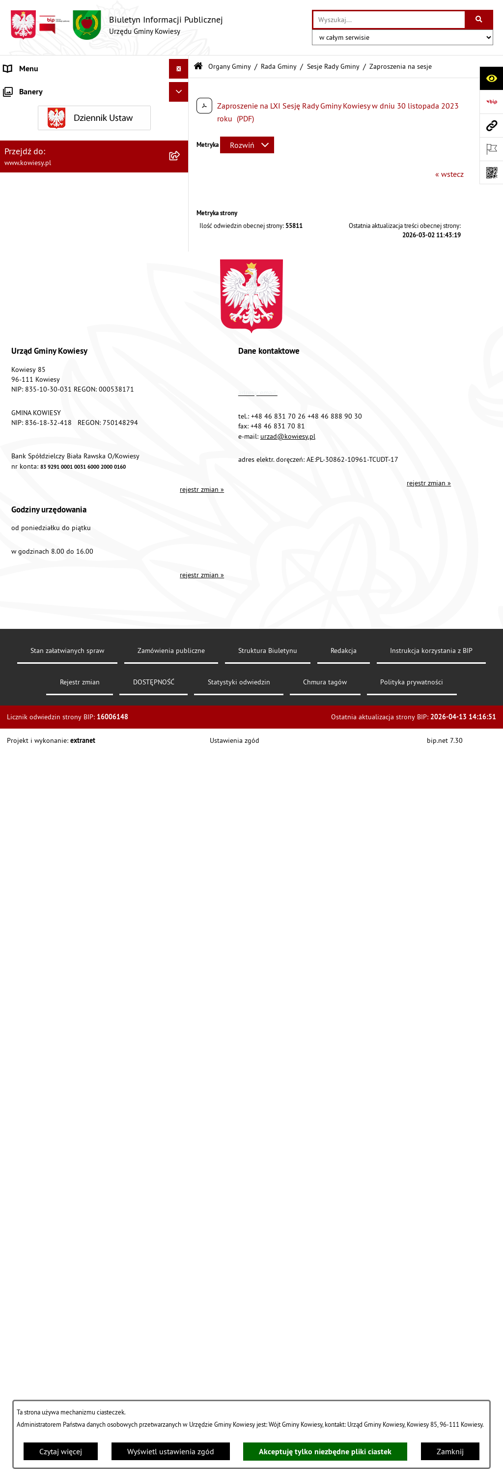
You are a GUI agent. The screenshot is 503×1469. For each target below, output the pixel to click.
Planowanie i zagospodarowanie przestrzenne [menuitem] (81, 506)
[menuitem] (94, 134)
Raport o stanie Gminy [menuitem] (41, 447)
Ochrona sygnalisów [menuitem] (38, 974)
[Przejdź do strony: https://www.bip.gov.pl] (491, 101)
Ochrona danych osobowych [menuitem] (51, 915)
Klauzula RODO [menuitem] (30, 934)
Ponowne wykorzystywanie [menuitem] (49, 797)
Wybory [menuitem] (16, 738)
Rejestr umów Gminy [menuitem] (38, 628)
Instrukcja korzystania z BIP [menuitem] (49, 875)
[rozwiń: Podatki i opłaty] (181, 486)
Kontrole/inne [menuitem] (27, 836)
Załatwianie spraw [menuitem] (34, 699)
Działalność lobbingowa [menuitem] (44, 718)
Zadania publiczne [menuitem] (35, 608)
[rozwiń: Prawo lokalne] (181, 290)
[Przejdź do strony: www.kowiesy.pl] (491, 125)
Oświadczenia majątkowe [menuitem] (46, 368)
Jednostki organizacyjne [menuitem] (44, 408)
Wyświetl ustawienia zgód (170, 1451)
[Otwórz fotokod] (491, 172)
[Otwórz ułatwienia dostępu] (491, 78)
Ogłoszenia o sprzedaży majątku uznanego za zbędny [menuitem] (80, 582)
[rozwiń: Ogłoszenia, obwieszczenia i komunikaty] (181, 526)
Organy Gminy (229, 66)
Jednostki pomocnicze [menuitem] (41, 427)
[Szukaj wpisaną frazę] (479, 19)
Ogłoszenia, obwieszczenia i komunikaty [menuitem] (71, 526)
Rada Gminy (279, 66)
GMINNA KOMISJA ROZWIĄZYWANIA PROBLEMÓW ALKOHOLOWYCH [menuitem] (64, 653)
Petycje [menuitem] (15, 816)
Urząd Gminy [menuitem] (25, 88)
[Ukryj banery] (179, 997)
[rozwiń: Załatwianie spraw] (181, 699)
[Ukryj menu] (179, 69)
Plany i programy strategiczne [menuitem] (53, 467)
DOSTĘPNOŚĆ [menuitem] (28, 895)
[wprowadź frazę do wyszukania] (389, 19)
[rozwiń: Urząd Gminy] (181, 88)
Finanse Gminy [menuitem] (28, 329)
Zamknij (450, 1451)
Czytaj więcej (60, 1451)
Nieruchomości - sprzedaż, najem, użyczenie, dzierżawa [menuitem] (76, 551)
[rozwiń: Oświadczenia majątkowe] (181, 368)
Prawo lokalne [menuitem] (28, 290)
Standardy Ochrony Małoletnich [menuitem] (56, 309)
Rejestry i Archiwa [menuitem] (32, 758)
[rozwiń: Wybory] (181, 738)
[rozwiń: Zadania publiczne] (181, 608)
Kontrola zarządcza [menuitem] (35, 388)
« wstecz (449, 174)
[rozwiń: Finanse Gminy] (181, 329)
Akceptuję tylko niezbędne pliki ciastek (325, 1451)
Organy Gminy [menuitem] (27, 108)
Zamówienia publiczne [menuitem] (42, 349)
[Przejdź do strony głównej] (116, 25)
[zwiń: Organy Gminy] (181, 108)
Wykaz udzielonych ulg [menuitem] (42, 679)
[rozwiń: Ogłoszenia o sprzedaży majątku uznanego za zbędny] (181, 577)
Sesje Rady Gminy (333, 66)
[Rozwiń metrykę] (247, 145)
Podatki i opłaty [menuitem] (30, 486)
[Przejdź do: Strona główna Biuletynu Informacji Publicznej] (198, 66)
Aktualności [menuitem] (23, 954)
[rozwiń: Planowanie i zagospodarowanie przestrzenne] (181, 506)
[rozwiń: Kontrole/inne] (181, 836)
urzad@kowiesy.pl (287, 1262)
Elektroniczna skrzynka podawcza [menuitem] (60, 856)
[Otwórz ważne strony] (491, 149)
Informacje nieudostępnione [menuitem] (51, 777)
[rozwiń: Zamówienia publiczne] (181, 349)
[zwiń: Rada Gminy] (181, 160)
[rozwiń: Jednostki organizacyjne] (181, 408)
